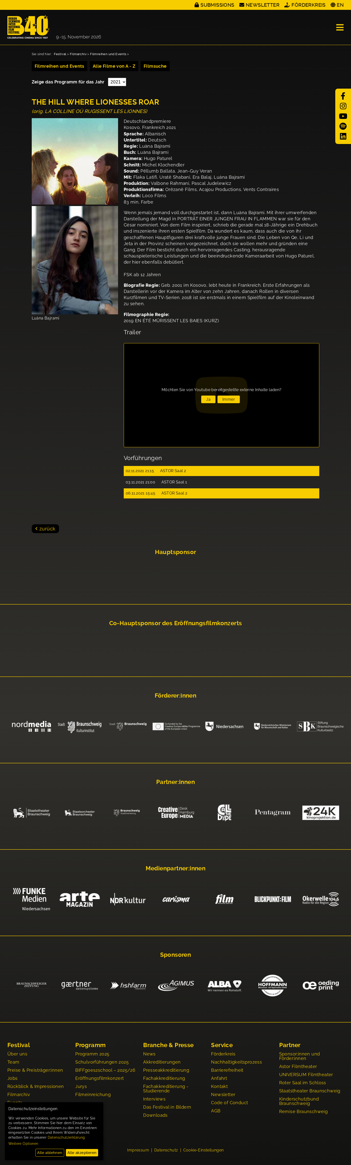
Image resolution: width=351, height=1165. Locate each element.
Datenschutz (166, 1151)
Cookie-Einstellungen (203, 1151)
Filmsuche (155, 66)
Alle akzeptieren (81, 1152)
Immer (228, 399)
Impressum (138, 1151)
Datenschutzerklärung (66, 1137)
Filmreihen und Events (108, 54)
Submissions (217, 5)
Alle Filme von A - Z (114, 66)
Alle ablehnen (49, 1152)
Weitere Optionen (23, 1143)
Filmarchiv (78, 54)
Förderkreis (308, 5)
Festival (60, 54)
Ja (208, 399)
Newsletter (262, 5)
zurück (47, 529)
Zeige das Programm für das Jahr (69, 81)
